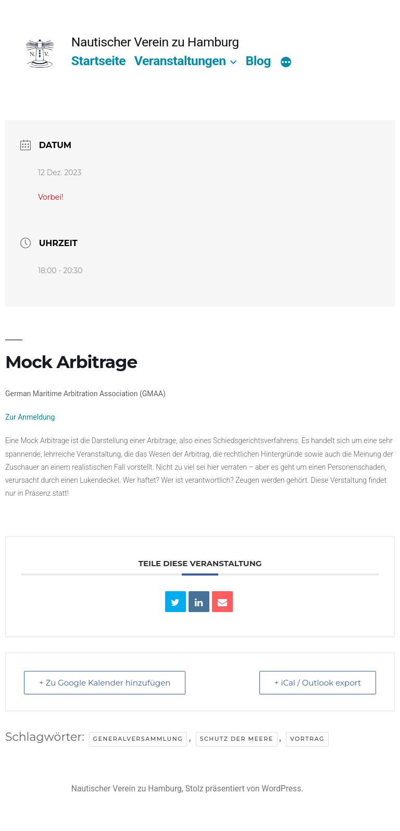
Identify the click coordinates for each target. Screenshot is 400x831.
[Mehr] (286, 63)
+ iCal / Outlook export (317, 683)
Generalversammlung (138, 738)
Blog (257, 60)
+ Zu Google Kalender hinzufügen (104, 683)
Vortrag (307, 738)
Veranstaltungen (180, 60)
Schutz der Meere (236, 738)
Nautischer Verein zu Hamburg (155, 42)
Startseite (98, 60)
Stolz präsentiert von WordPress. (244, 788)
